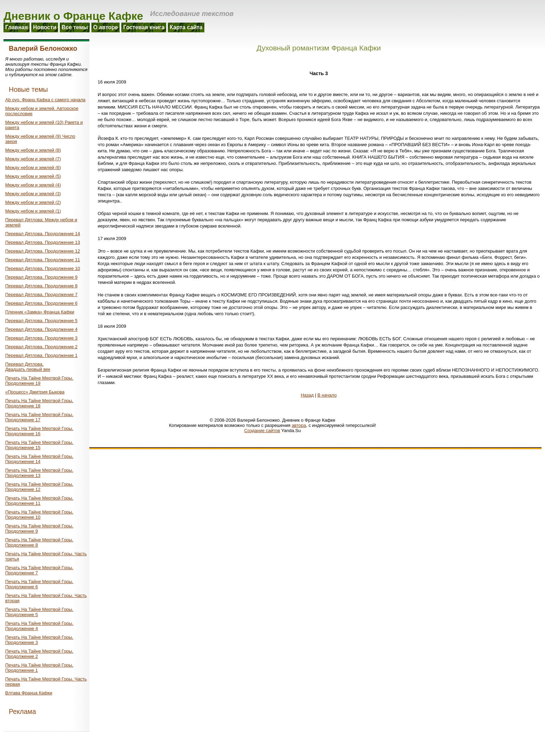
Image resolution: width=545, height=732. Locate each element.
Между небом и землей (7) (33, 158)
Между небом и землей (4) (33, 185)
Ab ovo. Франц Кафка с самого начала (45, 99)
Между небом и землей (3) (33, 193)
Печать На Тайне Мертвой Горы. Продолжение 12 (39, 487)
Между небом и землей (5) (33, 176)
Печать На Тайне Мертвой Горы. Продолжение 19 (39, 380)
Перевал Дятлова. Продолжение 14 (42, 233)
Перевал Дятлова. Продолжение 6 (41, 303)
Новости (44, 27)
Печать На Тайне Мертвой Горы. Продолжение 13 (39, 473)
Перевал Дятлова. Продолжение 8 (41, 285)
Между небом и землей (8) (33, 150)
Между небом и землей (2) (33, 202)
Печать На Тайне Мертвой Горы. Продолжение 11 (39, 500)
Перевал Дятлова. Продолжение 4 (41, 329)
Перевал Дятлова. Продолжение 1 (41, 355)
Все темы (75, 27)
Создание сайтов (262, 430)
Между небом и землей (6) (33, 167)
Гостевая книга (143, 27)
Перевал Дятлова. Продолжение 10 (42, 268)
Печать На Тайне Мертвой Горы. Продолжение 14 (39, 459)
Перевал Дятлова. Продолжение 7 (41, 294)
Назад (307, 395)
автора (299, 425)
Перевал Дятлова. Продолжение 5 (41, 320)
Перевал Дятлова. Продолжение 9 (41, 277)
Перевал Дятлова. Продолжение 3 (41, 338)
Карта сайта (186, 27)
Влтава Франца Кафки (28, 692)
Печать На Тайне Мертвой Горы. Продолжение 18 (39, 403)
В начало (326, 395)
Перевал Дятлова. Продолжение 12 (42, 251)
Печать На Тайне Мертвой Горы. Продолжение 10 (39, 514)
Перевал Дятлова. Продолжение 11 (42, 259)
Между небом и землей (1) (33, 211)
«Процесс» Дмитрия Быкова (34, 392)
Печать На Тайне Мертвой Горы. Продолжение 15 (39, 445)
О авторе (105, 27)
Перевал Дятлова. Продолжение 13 (42, 242)
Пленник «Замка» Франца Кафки (39, 312)
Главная (16, 27)
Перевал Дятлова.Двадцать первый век (27, 366)
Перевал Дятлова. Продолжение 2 (41, 346)
